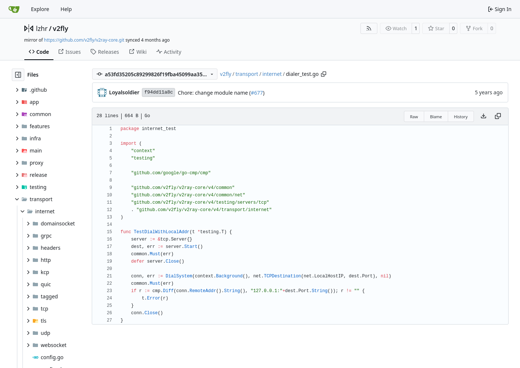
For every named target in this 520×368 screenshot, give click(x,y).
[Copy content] (498, 116)
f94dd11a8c (158, 92)
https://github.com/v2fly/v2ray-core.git (84, 40)
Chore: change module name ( (214, 92)
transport (246, 73)
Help (66, 9)
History (461, 116)
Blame (436, 116)
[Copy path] (323, 74)
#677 (257, 92)
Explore (40, 9)
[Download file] (483, 116)
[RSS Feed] (368, 28)
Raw (414, 116)
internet (272, 73)
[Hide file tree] (18, 75)
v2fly (60, 28)
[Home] (14, 9)
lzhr (42, 28)
